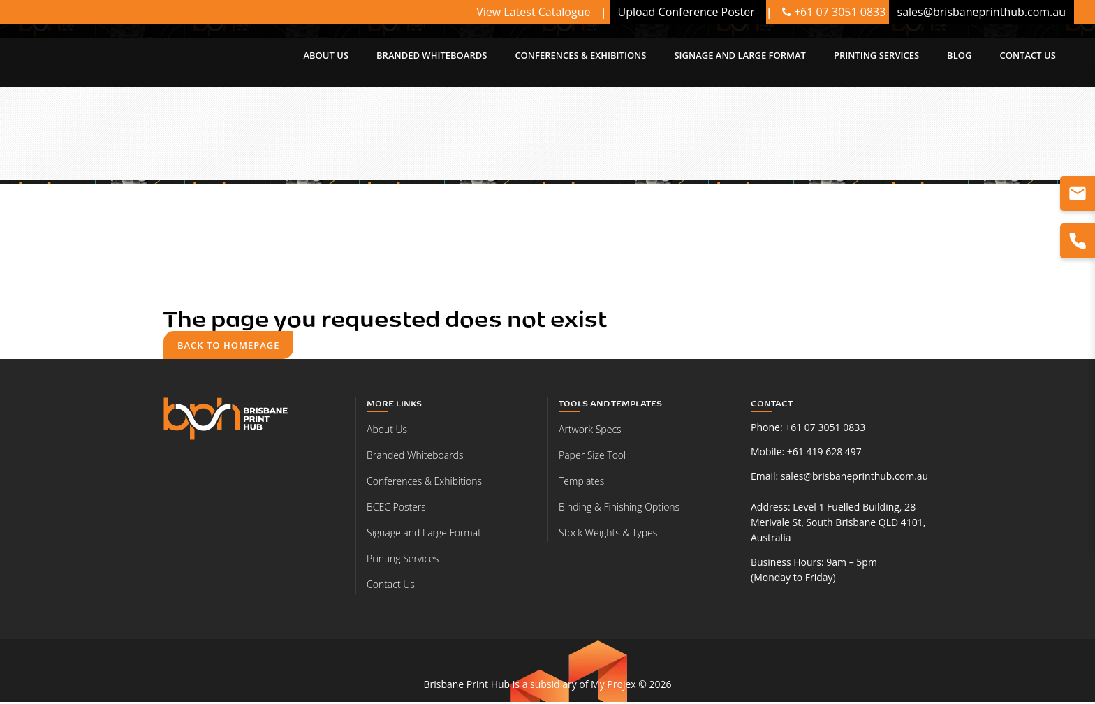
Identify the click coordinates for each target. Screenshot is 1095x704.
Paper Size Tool (592, 457)
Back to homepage (230, 345)
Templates (581, 483)
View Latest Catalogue (534, 12)
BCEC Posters (396, 508)
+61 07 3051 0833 (834, 12)
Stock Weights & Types (608, 534)
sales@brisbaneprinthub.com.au (854, 478)
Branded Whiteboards (415, 457)
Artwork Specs (590, 431)
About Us (387, 431)
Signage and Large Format (424, 534)
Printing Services (403, 560)
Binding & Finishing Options (619, 508)
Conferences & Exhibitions (424, 483)
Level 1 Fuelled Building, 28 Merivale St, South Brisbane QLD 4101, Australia (838, 524)
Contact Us (391, 586)
